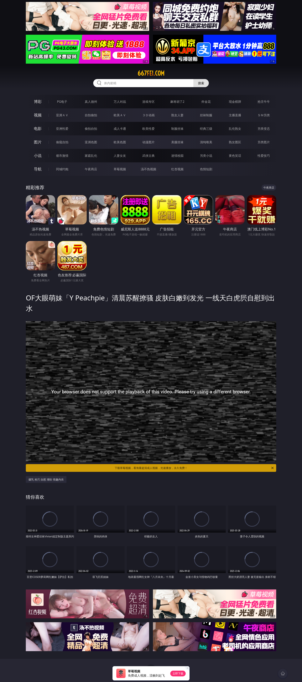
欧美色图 (120, 142)
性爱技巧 (264, 155)
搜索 (201, 83)
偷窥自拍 (62, 142)
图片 (38, 142)
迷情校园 (177, 155)
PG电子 (62, 101)
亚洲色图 (91, 142)
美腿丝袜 (177, 142)
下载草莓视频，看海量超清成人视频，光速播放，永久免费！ (194, 468)
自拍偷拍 (91, 115)
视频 (38, 115)
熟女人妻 (177, 115)
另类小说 (206, 155)
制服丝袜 (177, 128)
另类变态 (264, 128)
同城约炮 (62, 169)
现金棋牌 (235, 101)
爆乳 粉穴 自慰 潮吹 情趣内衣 (46, 479)
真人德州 (91, 101)
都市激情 (62, 155)
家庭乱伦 (91, 155)
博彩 (38, 101)
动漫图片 (148, 142)
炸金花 (206, 101)
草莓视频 (120, 169)
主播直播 (235, 115)
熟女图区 (235, 142)
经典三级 (206, 128)
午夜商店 (91, 169)
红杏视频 (177, 169)
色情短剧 (206, 169)
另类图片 (264, 142)
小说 (38, 155)
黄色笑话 (235, 155)
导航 (38, 169)
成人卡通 (120, 128)
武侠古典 (148, 155)
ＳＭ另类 (264, 115)
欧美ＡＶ (120, 115)
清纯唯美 (206, 142)
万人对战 (120, 101)
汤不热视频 (148, 169)
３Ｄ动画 (148, 115)
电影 (38, 128)
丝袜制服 (206, 115)
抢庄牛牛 (264, 101)
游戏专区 (148, 101)
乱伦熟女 (235, 128)
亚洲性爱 (62, 128)
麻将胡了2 (177, 101)
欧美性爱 (148, 128)
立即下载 (178, 673)
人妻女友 (120, 155)
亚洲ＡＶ (62, 115)
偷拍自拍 (91, 128)
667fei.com (151, 73)
